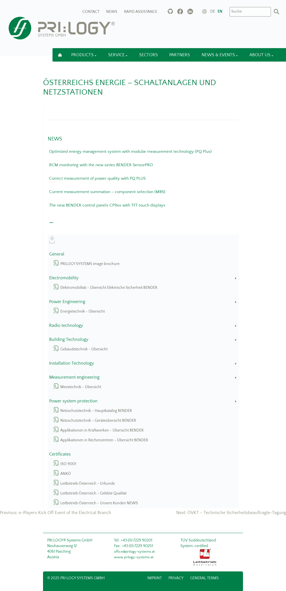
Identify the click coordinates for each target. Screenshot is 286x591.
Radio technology (143, 325)
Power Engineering (143, 301)
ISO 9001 (68, 464)
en (220, 11)
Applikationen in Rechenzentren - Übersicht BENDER (104, 440)
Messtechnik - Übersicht (80, 387)
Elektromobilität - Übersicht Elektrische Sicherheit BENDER (108, 287)
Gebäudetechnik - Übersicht (84, 349)
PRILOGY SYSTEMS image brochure (90, 264)
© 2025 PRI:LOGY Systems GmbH (76, 578)
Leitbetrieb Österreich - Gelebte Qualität (93, 493)
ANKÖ (65, 474)
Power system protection (143, 401)
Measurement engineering (143, 377)
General (56, 254)
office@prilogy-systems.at (134, 552)
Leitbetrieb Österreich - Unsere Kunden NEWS (99, 503)
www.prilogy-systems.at (133, 557)
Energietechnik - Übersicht (82, 311)
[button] (50, 221)
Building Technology (143, 339)
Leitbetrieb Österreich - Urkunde (87, 483)
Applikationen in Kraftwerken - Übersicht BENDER (102, 430)
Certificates (60, 454)
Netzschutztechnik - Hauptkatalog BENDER (96, 411)
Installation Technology (143, 363)
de (212, 11)
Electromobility (143, 278)
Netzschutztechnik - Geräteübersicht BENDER (98, 420)
